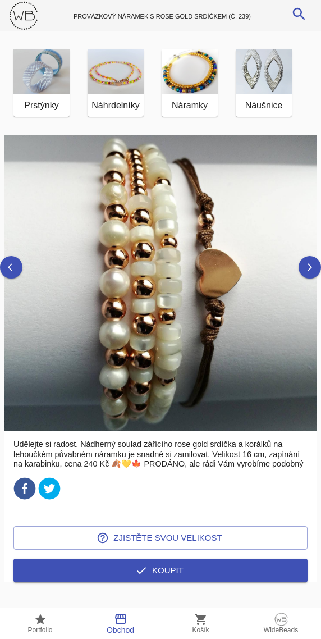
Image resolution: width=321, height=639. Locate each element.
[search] (299, 14)
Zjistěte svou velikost (160, 553)
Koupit (160, 586)
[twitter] (49, 506)
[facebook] (24, 506)
